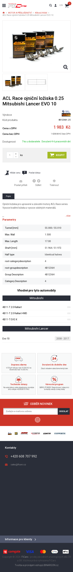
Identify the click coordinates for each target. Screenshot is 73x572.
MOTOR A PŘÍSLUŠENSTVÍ (20, 13)
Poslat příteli (20, 183)
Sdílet (37, 183)
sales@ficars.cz (18, 464)
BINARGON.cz (51, 565)
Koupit (57, 155)
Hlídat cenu (12, 172)
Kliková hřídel (41, 13)
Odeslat (63, 411)
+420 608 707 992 (24, 456)
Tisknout (54, 183)
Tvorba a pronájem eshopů (29, 565)
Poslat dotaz (31, 173)
